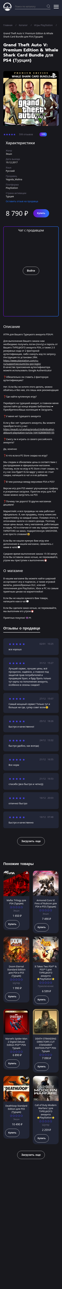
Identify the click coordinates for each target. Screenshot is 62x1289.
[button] (56, 6)
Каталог (23, 25)
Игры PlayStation (43, 25)
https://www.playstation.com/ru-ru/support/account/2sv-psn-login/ (22, 362)
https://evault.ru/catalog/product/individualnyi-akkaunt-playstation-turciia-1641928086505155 (29, 431)
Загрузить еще (31, 841)
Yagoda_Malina (14, 179)
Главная (7, 25)
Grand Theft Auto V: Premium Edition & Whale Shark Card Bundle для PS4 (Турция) (28, 35)
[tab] (21, 629)
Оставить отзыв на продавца (22, 201)
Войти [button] (31, 271)
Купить (41, 213)
